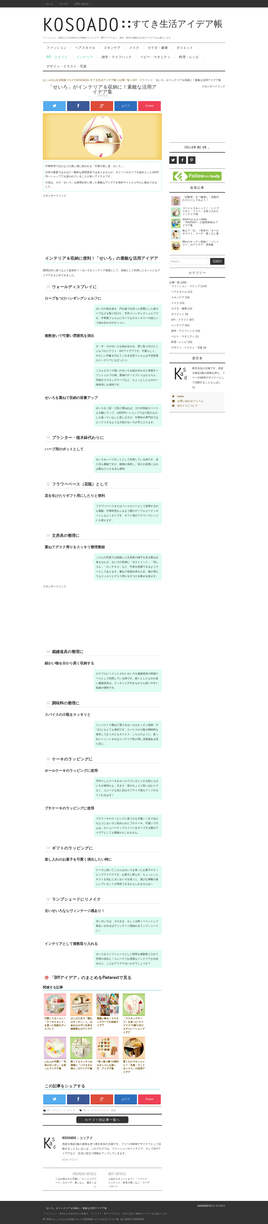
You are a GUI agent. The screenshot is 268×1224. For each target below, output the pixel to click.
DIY (84, 1110)
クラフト (105, 1110)
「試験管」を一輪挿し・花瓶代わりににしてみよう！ (200, 198)
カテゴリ (63, 3)
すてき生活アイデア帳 (133, 27)
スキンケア (112, 47)
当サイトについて (185, 405)
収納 (113, 1110)
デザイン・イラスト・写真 (67, 66)
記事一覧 (124, 80)
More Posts (70, 1159)
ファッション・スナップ (185, 286)
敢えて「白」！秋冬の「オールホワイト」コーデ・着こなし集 (200, 232)
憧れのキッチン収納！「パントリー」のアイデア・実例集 (200, 243)
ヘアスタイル (85, 47)
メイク (134, 47)
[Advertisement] (102, 224)
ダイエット (184, 47)
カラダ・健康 (158, 47)
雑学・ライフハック (117, 56)
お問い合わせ (81, 3)
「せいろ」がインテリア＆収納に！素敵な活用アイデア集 (75, 1208)
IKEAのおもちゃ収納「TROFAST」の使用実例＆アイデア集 (200, 222)
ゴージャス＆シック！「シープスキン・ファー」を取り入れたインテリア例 (200, 211)
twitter (178, 396)
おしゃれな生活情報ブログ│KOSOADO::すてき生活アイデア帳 (79, 80)
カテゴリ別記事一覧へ (102, 1119)
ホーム (49, 3)
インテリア (84, 56)
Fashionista (204, 1205)
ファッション (57, 47)
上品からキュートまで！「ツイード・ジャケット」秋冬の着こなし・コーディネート (128, 1182)
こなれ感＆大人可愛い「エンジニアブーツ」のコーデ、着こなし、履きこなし (75, 1182)
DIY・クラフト (57, 56)
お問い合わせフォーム (187, 400)
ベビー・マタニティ (155, 56)
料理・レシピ (189, 56)
